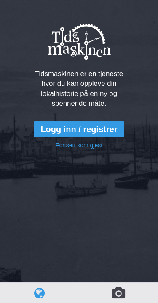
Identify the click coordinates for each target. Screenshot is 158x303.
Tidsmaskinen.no (84, 11)
